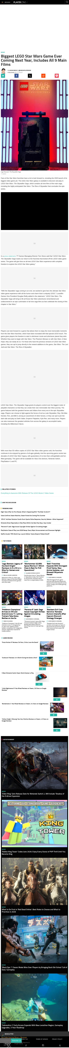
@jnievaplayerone (25, 70)
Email (3, 76)
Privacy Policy (57, 1039)
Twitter (30, 76)
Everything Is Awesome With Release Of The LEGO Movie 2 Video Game (27, 493)
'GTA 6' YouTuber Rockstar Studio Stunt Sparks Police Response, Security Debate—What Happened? (32, 519)
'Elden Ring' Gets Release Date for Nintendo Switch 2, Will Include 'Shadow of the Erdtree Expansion (33, 795)
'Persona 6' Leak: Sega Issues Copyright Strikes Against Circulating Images (24, 526)
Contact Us (24, 1039)
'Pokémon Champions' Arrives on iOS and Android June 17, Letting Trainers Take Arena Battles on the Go (12, 613)
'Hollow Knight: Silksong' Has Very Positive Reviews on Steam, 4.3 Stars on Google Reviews (27, 725)
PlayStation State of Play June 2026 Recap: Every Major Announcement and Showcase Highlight (30, 530)
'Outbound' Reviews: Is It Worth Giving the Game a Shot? (19, 663)
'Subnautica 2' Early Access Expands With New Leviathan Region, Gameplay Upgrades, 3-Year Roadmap (32, 1026)
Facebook (16, 76)
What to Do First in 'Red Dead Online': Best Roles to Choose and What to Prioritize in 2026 (31, 910)
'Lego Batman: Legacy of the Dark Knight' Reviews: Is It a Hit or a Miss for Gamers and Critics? (12, 568)
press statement (10, 256)
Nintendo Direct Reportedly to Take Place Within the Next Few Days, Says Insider (26, 523)
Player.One (21, 2)
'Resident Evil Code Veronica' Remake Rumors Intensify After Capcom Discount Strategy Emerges (56, 613)
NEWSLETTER (9, 1034)
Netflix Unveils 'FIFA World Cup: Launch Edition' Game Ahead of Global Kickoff (25, 534)
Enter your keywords (67, 2)
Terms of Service (42, 1039)
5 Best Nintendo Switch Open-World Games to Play (18, 679)
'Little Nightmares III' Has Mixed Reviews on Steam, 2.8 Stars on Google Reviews (27, 694)
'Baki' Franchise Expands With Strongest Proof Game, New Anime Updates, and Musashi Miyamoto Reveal (57, 569)
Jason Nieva (13, 70)
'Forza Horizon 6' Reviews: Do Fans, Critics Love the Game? (20, 648)
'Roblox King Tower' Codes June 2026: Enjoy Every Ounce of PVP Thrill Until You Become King (33, 852)
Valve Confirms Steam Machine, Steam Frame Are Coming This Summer (23, 515)
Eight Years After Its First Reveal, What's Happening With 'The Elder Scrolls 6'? (25, 512)
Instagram (43, 1046)
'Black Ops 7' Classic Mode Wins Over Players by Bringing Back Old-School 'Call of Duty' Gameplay (34, 968)
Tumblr (60, 1046)
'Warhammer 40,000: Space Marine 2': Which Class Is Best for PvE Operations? (34, 566)
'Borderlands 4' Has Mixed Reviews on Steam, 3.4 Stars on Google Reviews (25, 709)
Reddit (43, 76)
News (3, 52)
